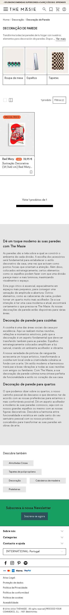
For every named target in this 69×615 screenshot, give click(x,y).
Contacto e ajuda (14, 543)
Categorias (10, 537)
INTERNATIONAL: (23, 551)
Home (6, 19)
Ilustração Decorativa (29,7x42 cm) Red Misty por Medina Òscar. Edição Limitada (16, 169)
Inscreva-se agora (34, 516)
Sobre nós (9, 531)
